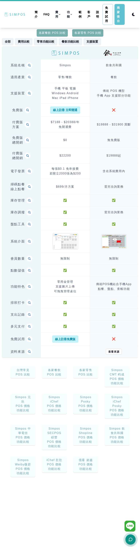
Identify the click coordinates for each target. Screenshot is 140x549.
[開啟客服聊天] (130, 539)
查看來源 (114, 351)
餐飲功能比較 (70, 41)
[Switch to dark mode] (133, 14)
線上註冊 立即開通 (65, 110)
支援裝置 (92, 41)
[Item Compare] (29, 65)
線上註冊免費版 (65, 339)
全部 (8, 41)
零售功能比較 (45, 41)
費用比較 (24, 41)
